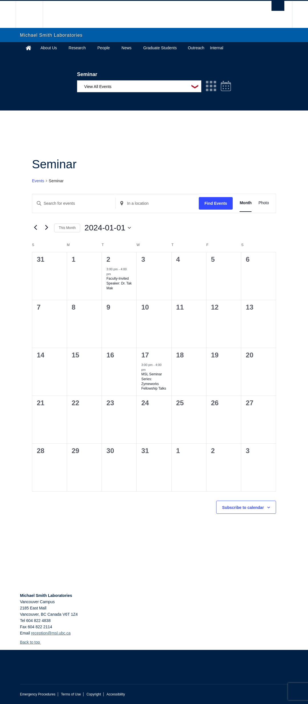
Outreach (196, 48)
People (104, 48)
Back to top (32, 642)
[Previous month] (35, 227)
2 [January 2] (108, 259)
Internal (216, 48)
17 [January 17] (145, 355)
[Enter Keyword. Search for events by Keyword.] (74, 203)
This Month (67, 228)
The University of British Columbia (33, 14)
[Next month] (46, 227)
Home (28, 48)
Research (77, 48)
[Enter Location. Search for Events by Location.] (157, 203)
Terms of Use (71, 694)
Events (38, 181)
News (126, 48)
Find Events (215, 203)
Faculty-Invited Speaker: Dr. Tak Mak (119, 283)
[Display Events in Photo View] (263, 203)
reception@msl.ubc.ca (51, 633)
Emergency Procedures (37, 694)
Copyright (93, 694)
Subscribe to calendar (243, 507)
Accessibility (115, 694)
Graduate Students (160, 48)
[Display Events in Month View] (246, 203)
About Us (48, 48)
